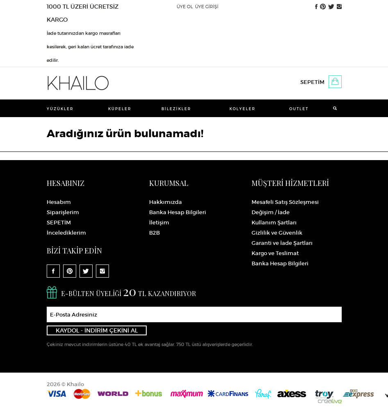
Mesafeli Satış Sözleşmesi (285, 202)
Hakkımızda (165, 202)
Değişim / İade (271, 212)
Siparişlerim (63, 212)
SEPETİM (312, 82)
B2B (154, 232)
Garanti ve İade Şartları (282, 243)
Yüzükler (60, 108)
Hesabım (59, 202)
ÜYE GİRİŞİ (206, 6)
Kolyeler (242, 108)
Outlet (299, 108)
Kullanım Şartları (274, 222)
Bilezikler (176, 108)
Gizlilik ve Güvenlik (277, 232)
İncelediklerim (66, 232)
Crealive (330, 401)
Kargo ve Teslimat (275, 253)
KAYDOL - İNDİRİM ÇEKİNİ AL (97, 330)
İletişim (159, 222)
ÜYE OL (185, 6)
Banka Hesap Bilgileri (177, 212)
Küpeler (120, 108)
